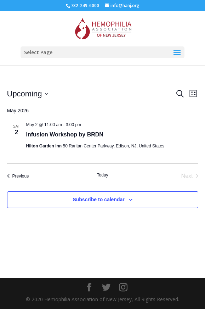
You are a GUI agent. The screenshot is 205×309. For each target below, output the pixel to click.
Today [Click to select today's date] (102, 175)
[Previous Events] (18, 176)
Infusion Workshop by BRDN (64, 134)
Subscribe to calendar (98, 199)
